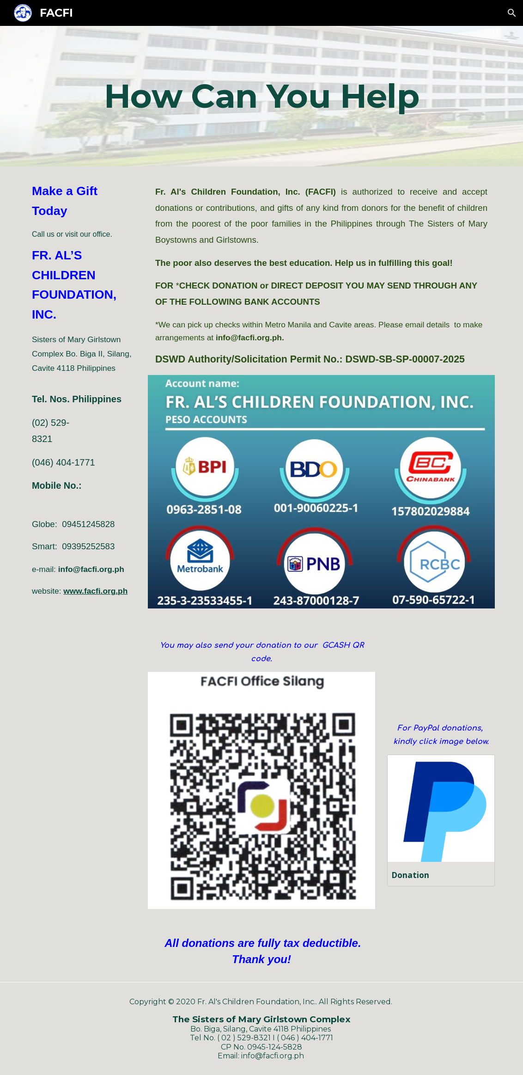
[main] (261, 96)
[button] (512, 13)
